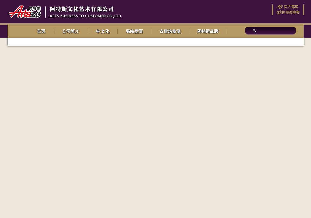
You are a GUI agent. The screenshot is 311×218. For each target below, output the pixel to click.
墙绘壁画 (134, 31)
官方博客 (290, 7)
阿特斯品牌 (207, 31)
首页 (41, 31)
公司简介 (70, 31)
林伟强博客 (290, 12)
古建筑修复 (170, 31)
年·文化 (103, 31)
